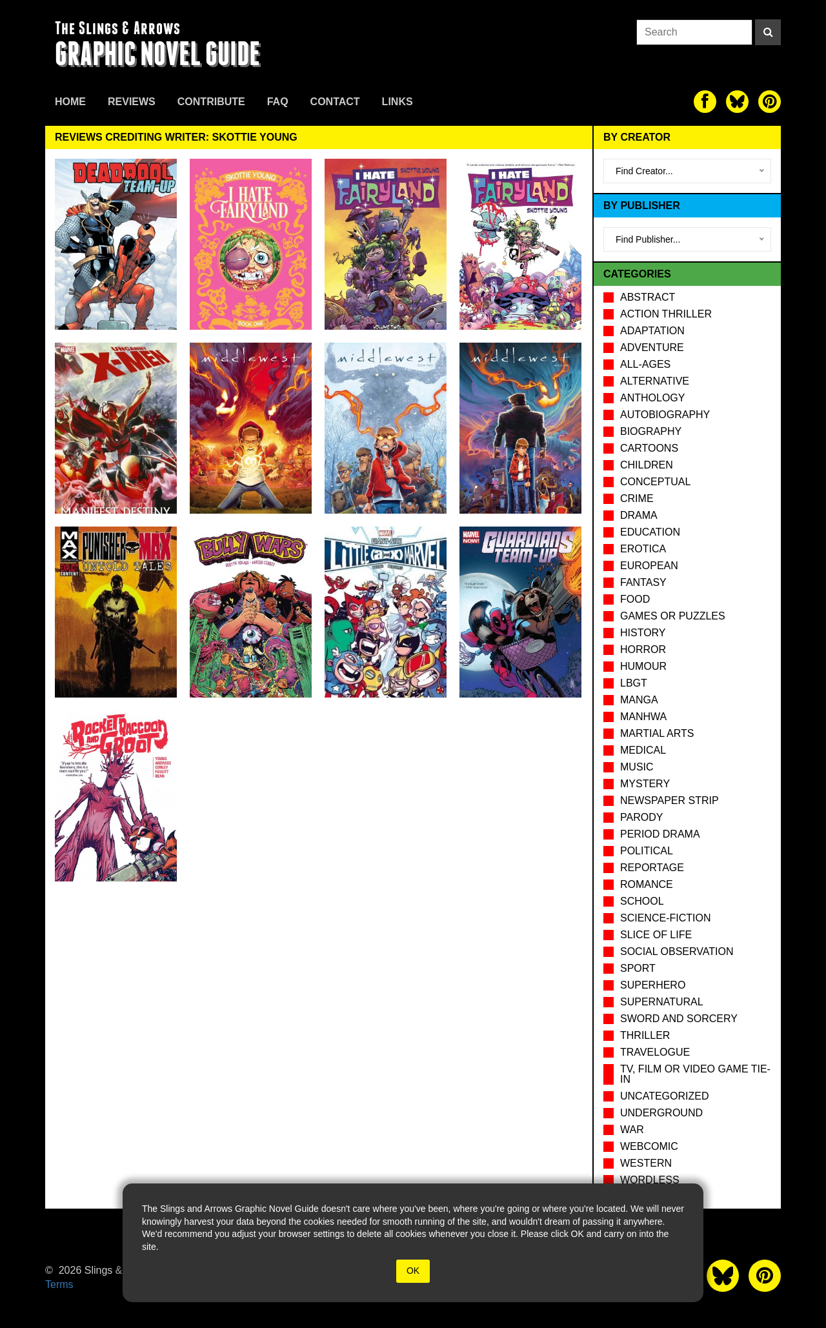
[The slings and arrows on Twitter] (737, 101)
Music (637, 766)
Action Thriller (666, 313)
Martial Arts (657, 733)
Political (646, 850)
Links (397, 101)
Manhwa (643, 716)
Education (650, 532)
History (643, 632)
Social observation (676, 951)
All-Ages (645, 364)
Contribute (211, 101)
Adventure (652, 347)
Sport (638, 968)
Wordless (650, 1179)
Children (646, 464)
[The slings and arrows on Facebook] (705, 101)
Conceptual (655, 481)
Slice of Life (656, 934)
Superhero (652, 985)
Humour (643, 666)
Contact (335, 101)
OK (413, 1270)
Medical (643, 750)
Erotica (643, 548)
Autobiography (665, 414)
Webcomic (649, 1146)
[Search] (768, 32)
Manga (639, 699)
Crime (637, 498)
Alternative (654, 381)
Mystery (645, 783)
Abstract (647, 297)
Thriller (645, 1035)
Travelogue (655, 1052)
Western (646, 1163)
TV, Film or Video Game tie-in (695, 1074)
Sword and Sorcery (679, 1018)
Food (635, 599)
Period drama (660, 834)
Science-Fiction (665, 917)
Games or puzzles (672, 615)
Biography (650, 431)
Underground (661, 1112)
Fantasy (643, 582)
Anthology (652, 397)
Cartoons (649, 448)
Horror (643, 649)
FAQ (277, 101)
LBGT (633, 683)
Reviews (132, 101)
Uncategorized (664, 1096)
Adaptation (652, 330)
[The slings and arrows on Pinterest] (769, 101)
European (649, 565)
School (642, 901)
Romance (646, 884)
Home (70, 101)
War (632, 1129)
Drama (639, 515)
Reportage (652, 867)
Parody (641, 817)
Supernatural (661, 1001)
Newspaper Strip (669, 800)
